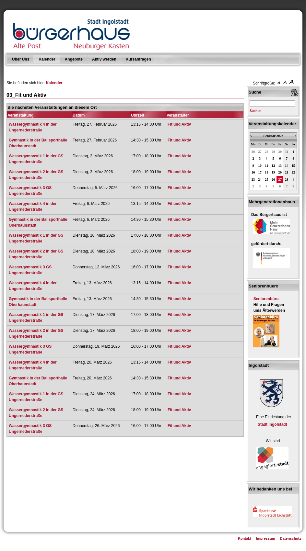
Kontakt (244, 538)
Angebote (74, 59)
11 (266, 165)
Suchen (255, 111)
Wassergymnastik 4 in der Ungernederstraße (33, 127)
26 (253, 151)
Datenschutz (290, 538)
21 (286, 172)
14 (286, 165)
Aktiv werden (104, 59)
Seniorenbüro (266, 299)
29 (273, 151)
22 (293, 172)
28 (266, 151)
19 (273, 172)
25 (266, 179)
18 (266, 172)
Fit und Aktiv (179, 124)
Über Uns (20, 59)
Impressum (265, 538)
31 (286, 151)
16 (253, 172)
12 (273, 165)
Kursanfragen (138, 59)
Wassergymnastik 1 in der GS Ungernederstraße (36, 159)
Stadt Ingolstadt (272, 424)
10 (260, 165)
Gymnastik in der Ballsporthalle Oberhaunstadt (38, 143)
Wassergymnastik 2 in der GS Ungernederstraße (36, 175)
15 (293, 165)
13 (280, 165)
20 (280, 172)
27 (260, 151)
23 (253, 179)
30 (280, 151)
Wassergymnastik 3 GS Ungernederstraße (30, 191)
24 (260, 179)
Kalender (47, 59)
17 (260, 172)
